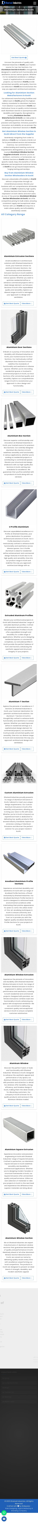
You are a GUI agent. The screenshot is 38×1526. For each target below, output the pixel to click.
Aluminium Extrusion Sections (19, 256)
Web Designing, (11, 1508)
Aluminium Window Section (19, 1238)
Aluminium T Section (19, 701)
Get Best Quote (11, 303)
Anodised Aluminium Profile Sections (19, 882)
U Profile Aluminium (19, 527)
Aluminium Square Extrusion (19, 1149)
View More (27, 303)
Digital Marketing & (25, 1508)
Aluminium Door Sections (19, 347)
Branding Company (19, 1511)
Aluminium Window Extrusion (19, 975)
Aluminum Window (19, 1063)
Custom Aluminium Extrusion (19, 792)
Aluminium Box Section (19, 436)
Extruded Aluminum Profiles (19, 615)
